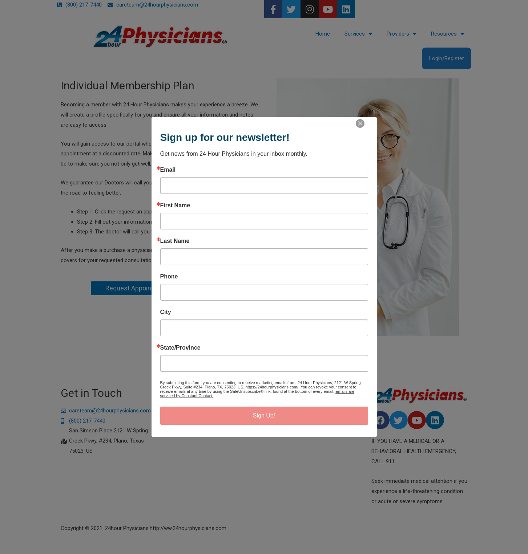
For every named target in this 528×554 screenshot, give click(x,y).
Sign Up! (264, 415)
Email (168, 170)
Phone (169, 277)
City (165, 312)
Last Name (175, 241)
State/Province (180, 348)
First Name (175, 205)
